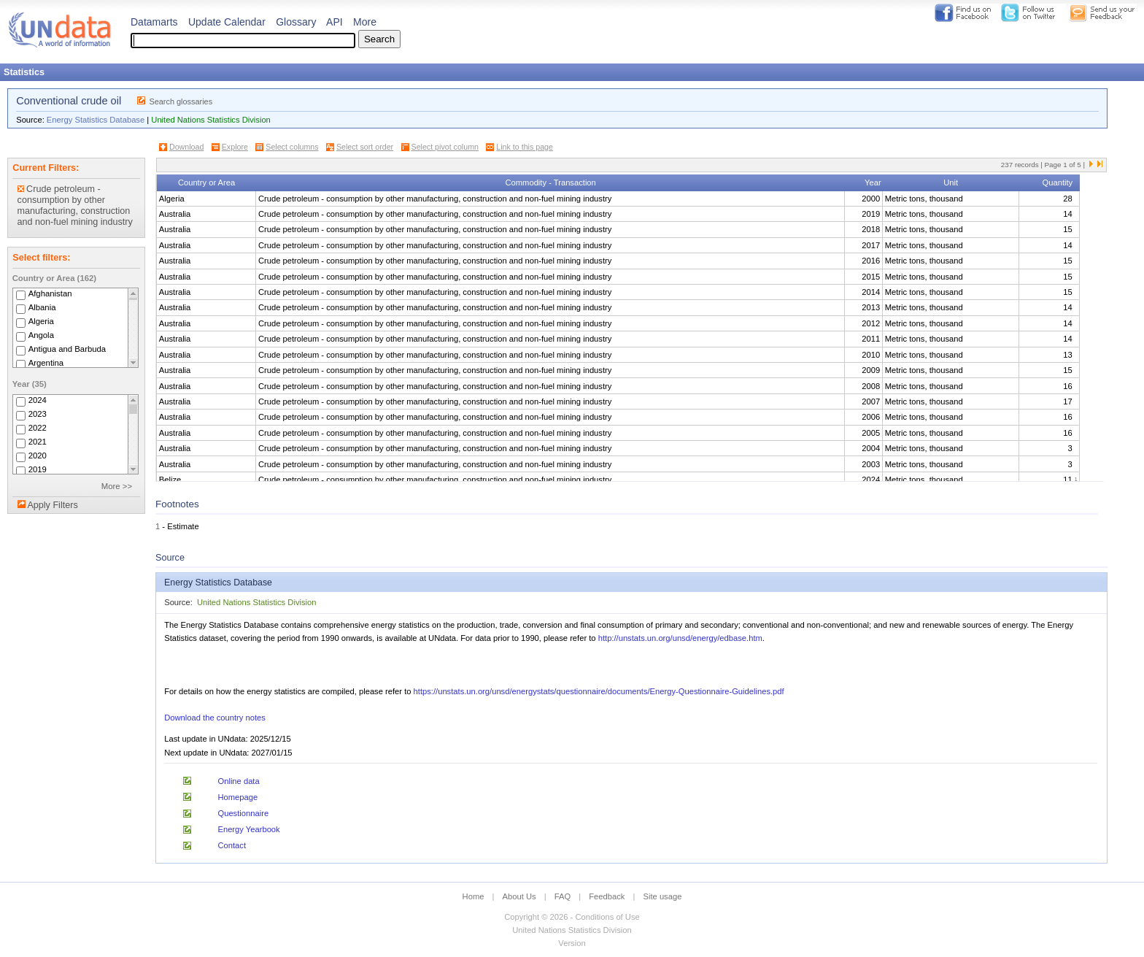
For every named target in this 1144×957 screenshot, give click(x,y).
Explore (235, 146)
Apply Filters (52, 505)
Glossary (296, 22)
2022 (37, 427)
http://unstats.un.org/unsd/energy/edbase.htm (680, 638)
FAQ (562, 896)
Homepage (237, 797)
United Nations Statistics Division (211, 119)
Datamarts (154, 22)
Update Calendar (227, 22)
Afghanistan (50, 293)
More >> (116, 486)
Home (473, 896)
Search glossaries (180, 101)
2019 (37, 469)
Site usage (663, 896)
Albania (42, 307)
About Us (519, 896)
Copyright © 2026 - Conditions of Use (571, 916)
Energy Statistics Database (95, 119)
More (364, 22)
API (334, 22)
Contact (231, 845)
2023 (37, 414)
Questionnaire (242, 813)
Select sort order (364, 146)
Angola (41, 335)
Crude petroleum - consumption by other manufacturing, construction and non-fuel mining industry (75, 205)
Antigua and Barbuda (67, 349)
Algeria (41, 321)
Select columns (292, 146)
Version (571, 943)
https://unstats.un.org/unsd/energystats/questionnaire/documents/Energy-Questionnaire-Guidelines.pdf (599, 691)
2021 (37, 441)
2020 (37, 455)
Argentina (46, 362)
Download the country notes (215, 717)
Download (186, 146)
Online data (238, 781)
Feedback (607, 896)
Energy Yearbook (248, 829)
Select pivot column (445, 146)
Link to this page (524, 146)
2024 (37, 400)
